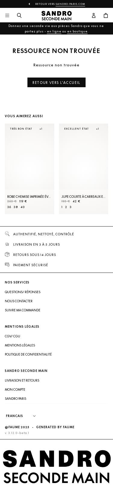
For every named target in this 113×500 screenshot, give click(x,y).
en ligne (54, 31)
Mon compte (15, 397)
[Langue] (27, 424)
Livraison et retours (22, 388)
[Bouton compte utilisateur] (94, 16)
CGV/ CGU (12, 344)
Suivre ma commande (22, 318)
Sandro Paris (15, 407)
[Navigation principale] (7, 16)
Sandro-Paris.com (70, 3)
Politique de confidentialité (28, 362)
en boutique (77, 31)
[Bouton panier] (106, 16)
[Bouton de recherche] (19, 16)
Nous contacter (19, 309)
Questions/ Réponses (22, 300)
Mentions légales (20, 353)
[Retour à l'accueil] (57, 16)
